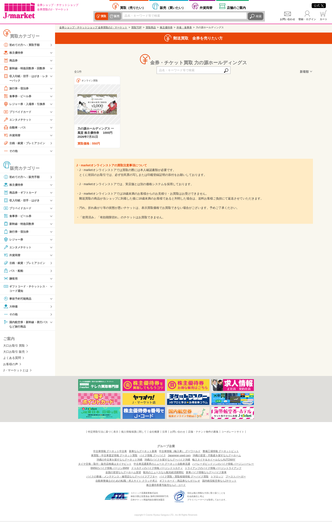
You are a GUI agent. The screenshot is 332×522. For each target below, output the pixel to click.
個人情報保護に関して (134, 432)
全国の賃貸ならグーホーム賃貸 (123, 473)
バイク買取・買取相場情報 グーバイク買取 (183, 477)
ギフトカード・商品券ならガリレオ (179, 481)
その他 (10, 151)
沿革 (164, 432)
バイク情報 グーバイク (153, 456)
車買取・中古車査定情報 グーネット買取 (114, 456)
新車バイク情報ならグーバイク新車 (206, 473)
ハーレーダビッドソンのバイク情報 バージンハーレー (223, 464)
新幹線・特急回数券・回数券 (25, 68)
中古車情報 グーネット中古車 (110, 452)
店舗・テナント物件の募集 (203, 432)
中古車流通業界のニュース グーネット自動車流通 (162, 464)
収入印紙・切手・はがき (22, 200)
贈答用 (10, 278)
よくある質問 (12, 359)
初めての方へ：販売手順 (22, 177)
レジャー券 (13, 239)
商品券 (10, 60)
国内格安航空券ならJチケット (219, 481)
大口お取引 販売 (14, 352)
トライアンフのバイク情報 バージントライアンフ (213, 469)
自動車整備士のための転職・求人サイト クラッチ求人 (126, 481)
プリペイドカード (18, 112)
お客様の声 (10, 365)
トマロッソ (217, 477)
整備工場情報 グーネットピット (221, 452)
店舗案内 (236, 7)
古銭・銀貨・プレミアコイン (25, 143)
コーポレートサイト (232, 432)
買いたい (172, 7)
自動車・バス (15, 127)
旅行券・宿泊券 (16, 88)
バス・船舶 (13, 270)
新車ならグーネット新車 (143, 452)
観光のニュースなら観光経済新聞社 (163, 473)
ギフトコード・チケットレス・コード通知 (24, 288)
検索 (259, 16)
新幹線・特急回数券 (19, 224)
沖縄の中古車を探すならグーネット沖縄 (119, 460)
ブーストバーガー (235, 477)
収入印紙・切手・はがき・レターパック (25, 78)
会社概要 (154, 432)
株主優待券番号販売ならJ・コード (166, 486)
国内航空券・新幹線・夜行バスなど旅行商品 (25, 324)
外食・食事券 (184, 27)
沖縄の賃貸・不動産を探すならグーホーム (217, 456)
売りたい (132, 7)
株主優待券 (13, 52)
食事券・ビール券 (18, 96)
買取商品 (151, 27)
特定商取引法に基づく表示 (103, 432)
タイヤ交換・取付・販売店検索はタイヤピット (104, 464)
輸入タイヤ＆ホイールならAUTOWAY (213, 460)
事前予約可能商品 (18, 299)
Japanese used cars (179, 456)
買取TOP (136, 27)
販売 (116, 16)
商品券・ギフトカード (21, 192)
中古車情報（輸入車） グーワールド (179, 452)
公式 (319, 5)
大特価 (10, 307)
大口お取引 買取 (14, 346)
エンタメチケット (18, 119)
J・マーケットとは (15, 371)
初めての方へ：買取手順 (22, 44)
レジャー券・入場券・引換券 (25, 104)
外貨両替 (206, 7)
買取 (103, 16)
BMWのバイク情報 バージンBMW (110, 469)
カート (323, 19)
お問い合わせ (287, 19)
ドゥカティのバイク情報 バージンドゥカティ (157, 469)
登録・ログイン (307, 19)
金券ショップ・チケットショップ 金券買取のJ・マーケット (93, 27)
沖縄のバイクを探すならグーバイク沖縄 (167, 460)
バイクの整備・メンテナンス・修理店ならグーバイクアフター (121, 477)
